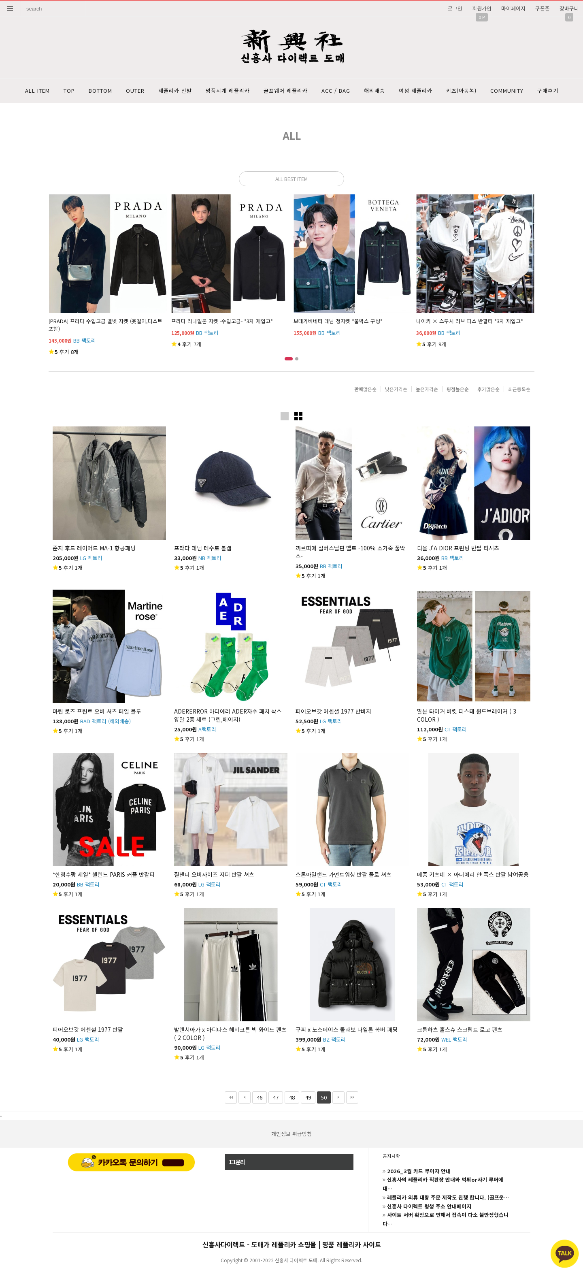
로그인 (455, 8)
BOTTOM (100, 90)
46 (257, 1096)
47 (273, 1096)
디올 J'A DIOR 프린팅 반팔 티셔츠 (458, 548)
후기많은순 (488, 389)
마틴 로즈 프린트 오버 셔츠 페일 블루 (97, 711)
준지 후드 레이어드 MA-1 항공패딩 (94, 548)
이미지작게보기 (298, 416)
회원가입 (482, 8)
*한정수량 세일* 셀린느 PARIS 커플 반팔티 (104, 874)
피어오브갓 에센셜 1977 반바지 (333, 711)
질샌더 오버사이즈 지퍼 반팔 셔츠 (214, 874)
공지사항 (391, 1156)
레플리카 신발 (175, 90)
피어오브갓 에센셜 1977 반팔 (88, 1029)
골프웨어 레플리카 (286, 90)
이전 (244, 1097)
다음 (338, 1097)
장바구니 (569, 8)
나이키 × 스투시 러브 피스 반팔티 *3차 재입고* (469, 321)
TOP (69, 90)
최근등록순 (519, 389)
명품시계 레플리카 (228, 90)
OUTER (135, 90)
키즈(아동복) (461, 90)
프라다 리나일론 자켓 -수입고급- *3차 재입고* (222, 321)
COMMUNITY (506, 90)
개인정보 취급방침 (291, 1134)
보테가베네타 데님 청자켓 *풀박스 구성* (338, 321)
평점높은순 (458, 389)
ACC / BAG (335, 90)
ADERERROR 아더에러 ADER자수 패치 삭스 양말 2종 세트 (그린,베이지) (228, 715)
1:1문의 (237, 1162)
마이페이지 (513, 8)
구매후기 (547, 90)
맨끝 (352, 1097)
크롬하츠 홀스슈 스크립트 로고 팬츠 (459, 1029)
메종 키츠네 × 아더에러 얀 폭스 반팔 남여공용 (473, 874)
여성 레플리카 (415, 90)
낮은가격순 (396, 389)
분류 (10, 8)
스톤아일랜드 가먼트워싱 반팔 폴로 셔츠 (344, 874)
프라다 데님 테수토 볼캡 (203, 548)
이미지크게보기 (285, 416)
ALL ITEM (37, 90)
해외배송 (374, 90)
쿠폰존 (542, 8)
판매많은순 (365, 389)
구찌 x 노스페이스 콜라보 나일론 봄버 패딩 (347, 1029)
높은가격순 (427, 389)
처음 (231, 1097)
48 (290, 1096)
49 (306, 1096)
